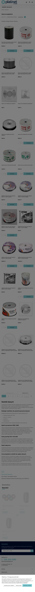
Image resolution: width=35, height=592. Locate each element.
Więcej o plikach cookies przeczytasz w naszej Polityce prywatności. (14, 582)
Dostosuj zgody (18, 585)
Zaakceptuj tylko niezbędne (9, 585)
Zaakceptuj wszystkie (27, 585)
